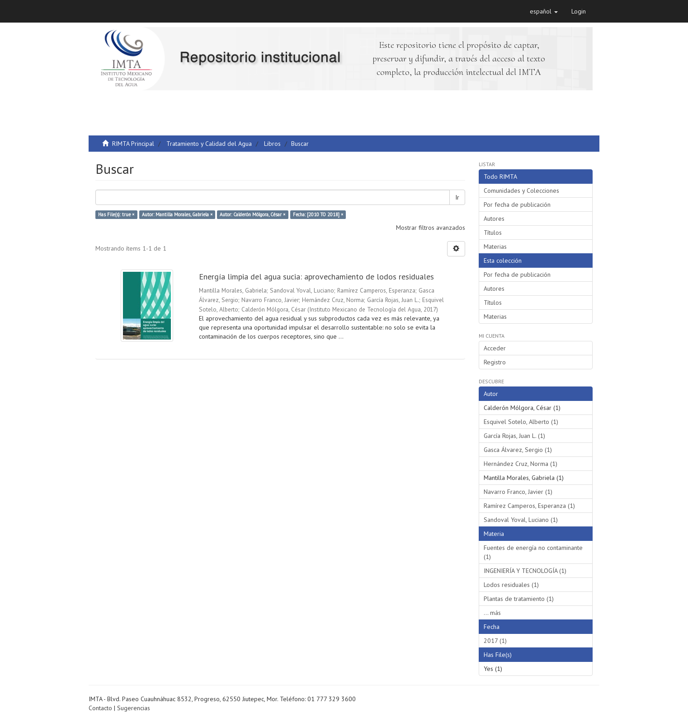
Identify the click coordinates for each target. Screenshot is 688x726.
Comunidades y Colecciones (521, 190)
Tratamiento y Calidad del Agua (209, 144)
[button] (544, 11)
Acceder (495, 348)
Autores (494, 218)
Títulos (493, 232)
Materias (495, 246)
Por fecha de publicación (517, 204)
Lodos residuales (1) (511, 585)
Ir (457, 197)
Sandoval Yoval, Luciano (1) (521, 520)
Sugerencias (133, 708)
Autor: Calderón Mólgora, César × (252, 214)
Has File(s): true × (116, 214)
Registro (495, 362)
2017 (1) (495, 641)
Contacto (100, 708)
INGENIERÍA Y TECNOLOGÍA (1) (525, 571)
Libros (272, 144)
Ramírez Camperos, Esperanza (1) (529, 506)
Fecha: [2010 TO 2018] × (318, 214)
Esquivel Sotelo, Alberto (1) (521, 422)
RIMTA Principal (133, 144)
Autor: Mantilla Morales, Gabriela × (177, 214)
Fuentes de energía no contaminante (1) (533, 552)
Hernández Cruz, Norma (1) (520, 464)
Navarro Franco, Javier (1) (518, 492)
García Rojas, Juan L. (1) (514, 436)
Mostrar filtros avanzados (430, 227)
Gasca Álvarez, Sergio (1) (518, 450)
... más (492, 613)
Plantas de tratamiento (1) (519, 599)
